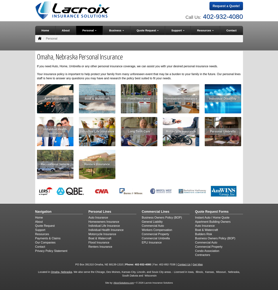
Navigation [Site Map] (43, 211)
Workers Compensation (157, 229)
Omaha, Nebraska (61, 271)
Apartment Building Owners (213, 221)
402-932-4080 (223, 16)
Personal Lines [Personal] (99, 211)
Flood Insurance (139, 98)
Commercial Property (155, 234)
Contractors (202, 254)
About (66, 30)
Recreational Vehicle (55, 164)
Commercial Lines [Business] (156, 211)
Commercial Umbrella (156, 238)
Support (40, 229)
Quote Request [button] (148, 30)
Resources (42, 234)
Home (45, 30)
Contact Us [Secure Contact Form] (184, 264)
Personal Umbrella (223, 131)
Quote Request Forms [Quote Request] (212, 211)
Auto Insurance (55, 98)
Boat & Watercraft (97, 98)
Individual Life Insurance (97, 131)
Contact (231, 30)
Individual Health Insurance (55, 131)
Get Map (198, 264)
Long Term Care (139, 131)
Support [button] (177, 30)
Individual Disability (222, 98)
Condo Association (207, 250)
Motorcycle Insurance (181, 131)
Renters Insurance (97, 164)
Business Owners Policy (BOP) (162, 217)
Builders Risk (203, 234)
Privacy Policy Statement (51, 250)
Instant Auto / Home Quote (212, 217)
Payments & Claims (48, 238)
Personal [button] (89, 30)
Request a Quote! (226, 6)
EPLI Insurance (152, 242)
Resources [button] (205, 30)
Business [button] (116, 30)
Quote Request (45, 225)
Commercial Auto (153, 225)
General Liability (152, 221)
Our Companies (45, 242)
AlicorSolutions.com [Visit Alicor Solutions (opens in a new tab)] (123, 282)
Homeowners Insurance (180, 98)
